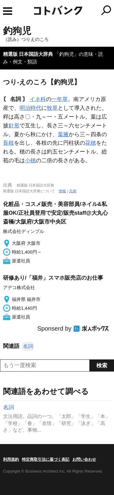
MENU (7, 11)
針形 (14, 126)
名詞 (28, 346)
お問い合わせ (84, 459)
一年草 (59, 99)
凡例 (72, 191)
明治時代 (30, 108)
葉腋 (63, 134)
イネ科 (37, 99)
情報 (62, 191)
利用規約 (11, 459)
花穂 (90, 143)
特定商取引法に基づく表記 (45, 459)
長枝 (8, 143)
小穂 (30, 160)
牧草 (52, 108)
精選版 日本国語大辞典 (28, 54)
